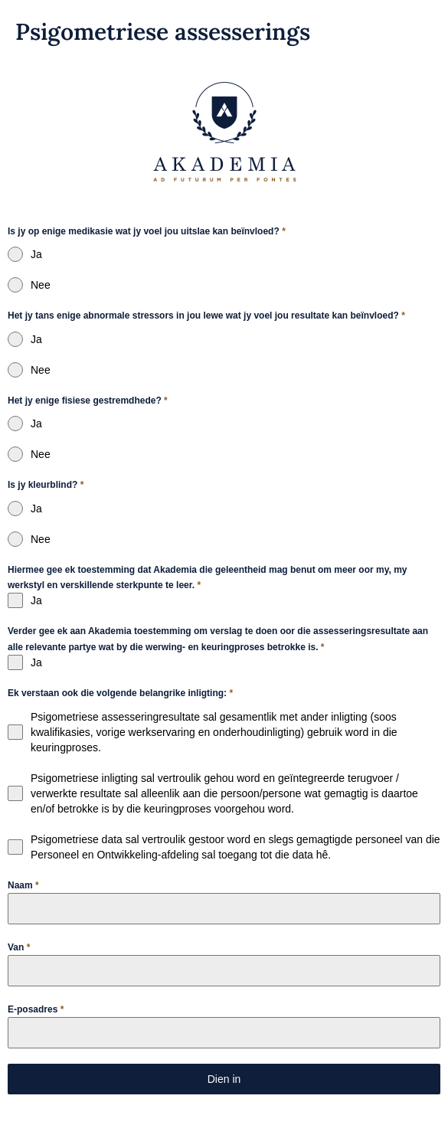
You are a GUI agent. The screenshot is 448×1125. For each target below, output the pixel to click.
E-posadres (36, 1009)
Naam (23, 885)
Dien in (224, 1079)
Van (19, 947)
